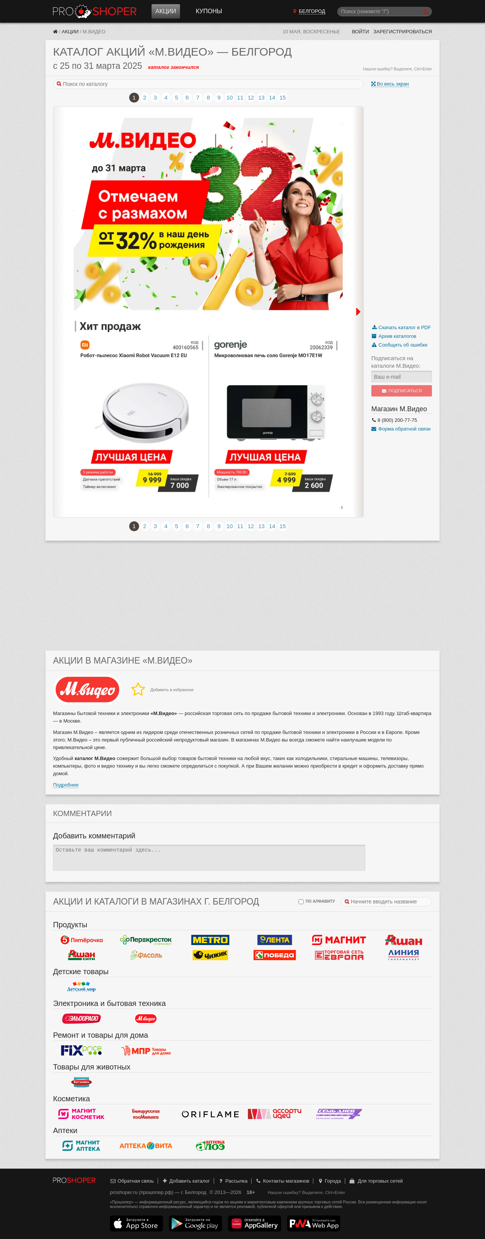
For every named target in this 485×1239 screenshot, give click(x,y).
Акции (165, 11)
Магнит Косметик (81, 1113)
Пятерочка (81, 939)
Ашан (403, 939)
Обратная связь (132, 1181)
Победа (274, 954)
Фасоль (146, 954)
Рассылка (232, 1181)
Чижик (210, 954)
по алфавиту (317, 901)
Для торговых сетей (376, 1181)
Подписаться (402, 390)
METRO (210, 939)
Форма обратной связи (400, 429)
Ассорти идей (274, 1113)
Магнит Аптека (81, 1145)
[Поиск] (384, 11)
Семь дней (339, 1113)
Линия (403, 954)
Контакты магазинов (282, 1181)
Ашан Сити (81, 954)
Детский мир (81, 986)
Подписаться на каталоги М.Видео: (396, 362)
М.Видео (146, 1018)
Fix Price (81, 1050)
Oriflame (210, 1113)
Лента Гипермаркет (274, 939)
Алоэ (210, 1145)
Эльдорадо (81, 1018)
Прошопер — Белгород (94, 11)
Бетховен (81, 1082)
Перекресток (146, 939)
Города (329, 1181)
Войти (360, 31)
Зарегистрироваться (402, 31)
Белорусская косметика (146, 1113)
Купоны (209, 11)
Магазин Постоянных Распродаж (146, 1050)
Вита (146, 1145)
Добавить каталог (186, 1181)
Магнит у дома (339, 939)
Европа (339, 954)
